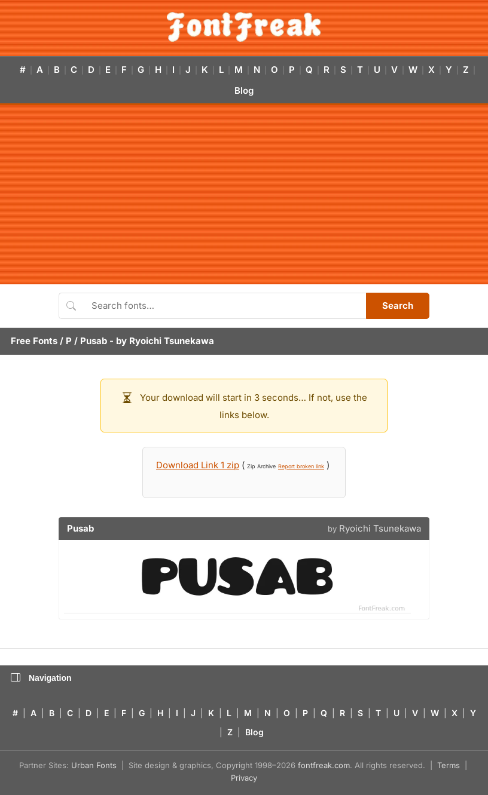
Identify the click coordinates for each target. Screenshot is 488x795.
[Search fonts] (224, 306)
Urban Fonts (94, 765)
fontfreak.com (324, 765)
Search (397, 305)
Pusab (93, 340)
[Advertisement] (244, 194)
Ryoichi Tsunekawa (171, 340)
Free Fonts (34, 340)
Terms (448, 765)
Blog (244, 90)
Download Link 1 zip (197, 465)
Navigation (41, 678)
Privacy (244, 777)
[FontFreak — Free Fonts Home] (244, 27)
